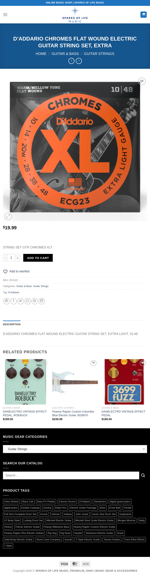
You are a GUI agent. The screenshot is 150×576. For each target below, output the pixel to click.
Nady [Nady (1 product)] (142, 520)
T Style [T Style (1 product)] (8, 545)
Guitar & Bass (65, 54)
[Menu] (5, 14)
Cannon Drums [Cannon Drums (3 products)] (67, 501)
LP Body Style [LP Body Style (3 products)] (12, 520)
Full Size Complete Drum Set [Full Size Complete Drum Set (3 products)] (20, 514)
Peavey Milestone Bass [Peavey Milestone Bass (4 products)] (57, 526)
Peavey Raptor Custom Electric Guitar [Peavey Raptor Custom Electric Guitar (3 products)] (94, 526)
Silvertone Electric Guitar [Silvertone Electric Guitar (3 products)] (99, 533)
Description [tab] (12, 324)
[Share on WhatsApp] (6, 301)
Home (41, 54)
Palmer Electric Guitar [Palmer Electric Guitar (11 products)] (27, 526)
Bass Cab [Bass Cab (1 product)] (27, 501)
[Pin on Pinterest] (34, 301)
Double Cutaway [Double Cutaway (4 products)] (30, 507)
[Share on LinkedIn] (41, 301)
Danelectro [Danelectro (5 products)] (100, 501)
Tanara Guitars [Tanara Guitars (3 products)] (112, 539)
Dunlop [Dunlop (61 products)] (47, 507)
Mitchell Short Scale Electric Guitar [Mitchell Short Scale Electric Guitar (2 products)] (94, 520)
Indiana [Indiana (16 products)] (67, 514)
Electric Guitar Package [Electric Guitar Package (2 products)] (83, 507)
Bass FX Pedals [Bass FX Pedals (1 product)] (46, 501)
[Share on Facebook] (13, 301)
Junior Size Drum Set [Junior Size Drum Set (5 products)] (104, 514)
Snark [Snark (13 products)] (120, 533)
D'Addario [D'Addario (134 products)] (84, 501)
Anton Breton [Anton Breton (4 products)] (11, 501)
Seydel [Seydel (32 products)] (78, 533)
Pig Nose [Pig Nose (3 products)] (65, 533)
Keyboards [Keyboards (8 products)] (125, 514)
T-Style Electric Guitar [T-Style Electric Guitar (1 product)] (88, 539)
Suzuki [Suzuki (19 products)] (68, 539)
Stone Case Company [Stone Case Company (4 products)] (48, 539)
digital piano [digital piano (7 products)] (10, 507)
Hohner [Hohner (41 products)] (56, 514)
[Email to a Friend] (27, 301)
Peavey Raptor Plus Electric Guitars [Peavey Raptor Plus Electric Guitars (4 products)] (24, 533)
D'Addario (13, 292)
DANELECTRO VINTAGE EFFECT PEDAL (123, 413)
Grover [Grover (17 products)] (44, 514)
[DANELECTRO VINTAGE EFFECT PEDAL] (124, 382)
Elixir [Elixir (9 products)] (102, 507)
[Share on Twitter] (20, 301)
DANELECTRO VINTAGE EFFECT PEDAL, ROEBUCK (25, 413)
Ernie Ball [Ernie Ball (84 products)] (114, 507)
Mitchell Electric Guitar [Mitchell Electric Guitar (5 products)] (58, 520)
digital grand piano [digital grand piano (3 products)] (120, 501)
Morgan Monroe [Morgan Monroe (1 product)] (126, 520)
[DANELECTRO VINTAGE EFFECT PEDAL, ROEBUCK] (25, 382)
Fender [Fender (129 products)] (128, 507)
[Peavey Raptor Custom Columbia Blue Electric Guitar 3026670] (75, 382)
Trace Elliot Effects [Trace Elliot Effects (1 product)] (134, 539)
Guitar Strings (99, 54)
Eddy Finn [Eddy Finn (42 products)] (60, 507)
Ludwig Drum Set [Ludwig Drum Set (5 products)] (33, 520)
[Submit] (143, 475)
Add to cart (38, 258)
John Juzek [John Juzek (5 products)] (82, 514)
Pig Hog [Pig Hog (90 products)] (52, 533)
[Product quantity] (11, 258)
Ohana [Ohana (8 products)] (8, 526)
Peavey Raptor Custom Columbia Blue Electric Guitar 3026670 (73, 413)
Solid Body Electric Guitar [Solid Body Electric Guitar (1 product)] (18, 539)
